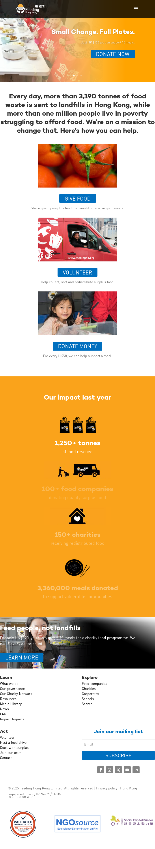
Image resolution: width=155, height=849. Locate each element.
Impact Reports (12, 719)
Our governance (12, 688)
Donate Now (112, 54)
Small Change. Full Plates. (93, 32)
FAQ (3, 714)
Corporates (90, 693)
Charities (89, 688)
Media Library (11, 703)
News (4, 708)
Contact (6, 757)
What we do (9, 683)
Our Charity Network (16, 693)
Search (87, 703)
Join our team (11, 752)
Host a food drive (13, 742)
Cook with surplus (14, 747)
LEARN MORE (21, 657)
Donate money (77, 346)
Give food (78, 198)
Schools (88, 698)
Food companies (94, 683)
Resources (8, 698)
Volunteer (77, 272)
